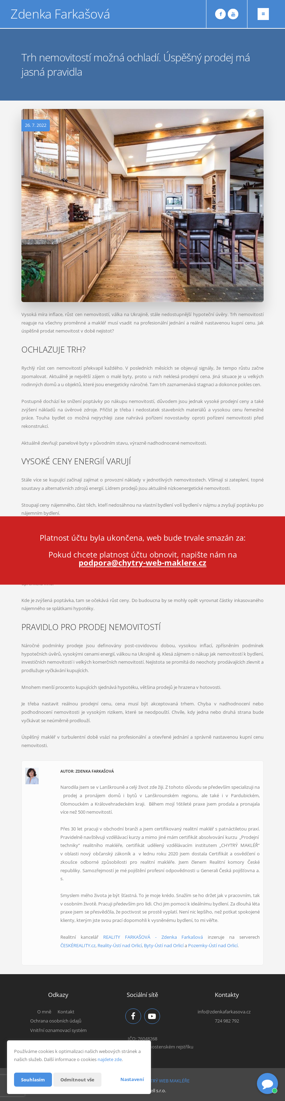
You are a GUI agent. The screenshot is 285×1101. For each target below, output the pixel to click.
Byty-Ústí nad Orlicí (164, 945)
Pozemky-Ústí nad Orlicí (213, 945)
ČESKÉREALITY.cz (77, 945)
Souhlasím (33, 1079)
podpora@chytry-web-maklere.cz (142, 563)
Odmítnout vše (80, 1079)
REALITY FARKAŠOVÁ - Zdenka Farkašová (153, 937)
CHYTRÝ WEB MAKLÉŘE (165, 1079)
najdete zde (110, 1059)
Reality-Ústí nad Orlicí (120, 945)
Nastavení (132, 1079)
